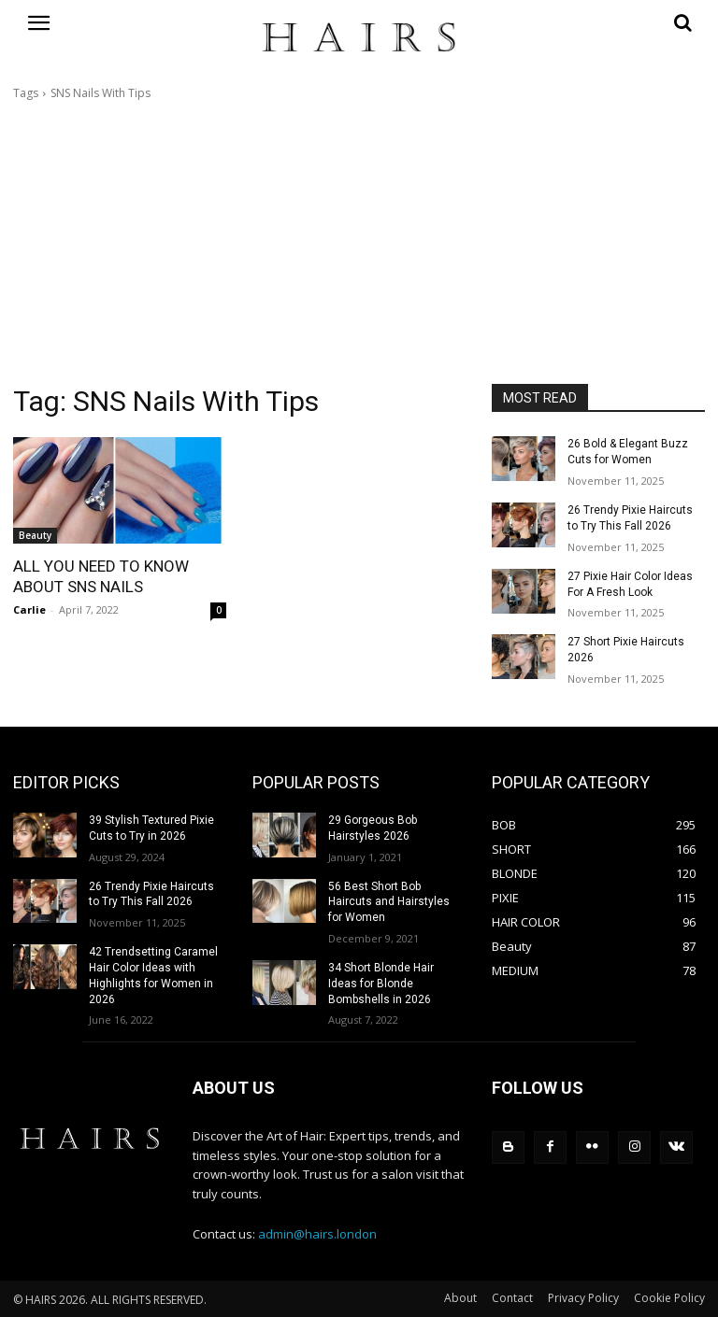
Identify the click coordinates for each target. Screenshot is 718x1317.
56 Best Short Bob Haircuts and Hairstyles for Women (389, 901)
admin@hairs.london (317, 1233)
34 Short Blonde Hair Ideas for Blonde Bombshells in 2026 (381, 983)
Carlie (29, 609)
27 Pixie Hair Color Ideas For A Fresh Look (630, 584)
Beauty (35, 535)
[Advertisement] (359, 243)
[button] (598, 22)
